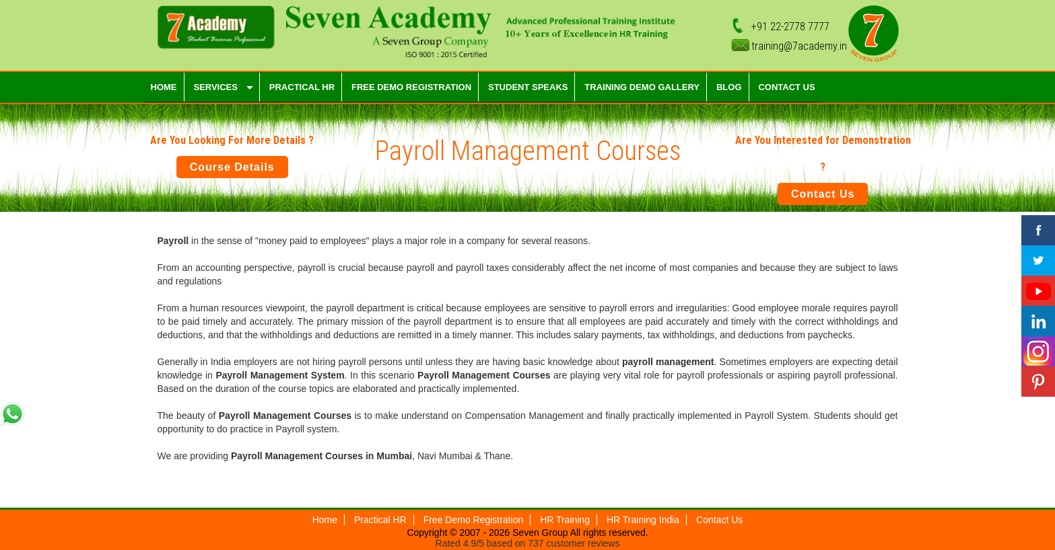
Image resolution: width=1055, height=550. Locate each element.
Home (324, 519)
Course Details (232, 167)
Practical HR (380, 519)
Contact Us (822, 194)
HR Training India (643, 519)
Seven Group (540, 532)
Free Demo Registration (473, 519)
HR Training (565, 519)
